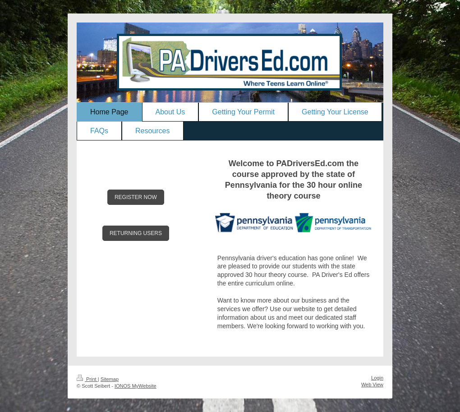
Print (87, 379)
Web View (372, 384)
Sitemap (110, 379)
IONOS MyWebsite (135, 386)
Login (377, 377)
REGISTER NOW (136, 197)
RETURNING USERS (136, 233)
